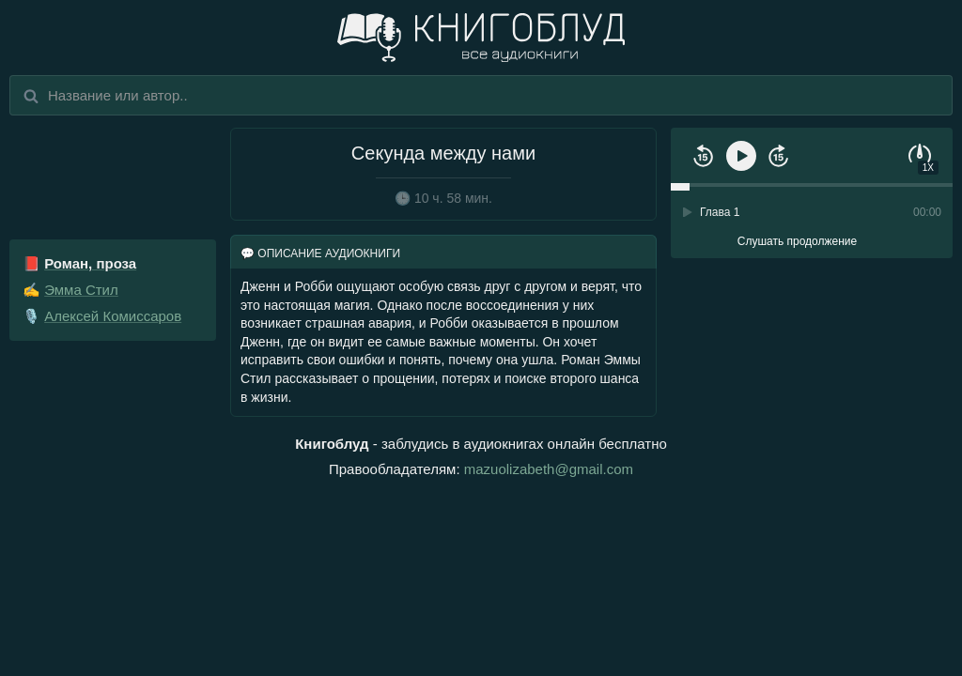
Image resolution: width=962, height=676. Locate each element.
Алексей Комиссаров (112, 316)
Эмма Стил (81, 290)
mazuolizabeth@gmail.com (548, 469)
